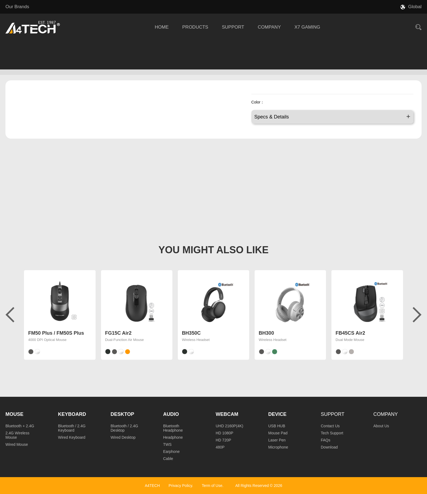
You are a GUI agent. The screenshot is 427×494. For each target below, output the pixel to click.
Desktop (122, 414)
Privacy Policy (180, 485)
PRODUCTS (195, 27)
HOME (162, 27)
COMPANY (269, 27)
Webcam (227, 414)
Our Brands (17, 6)
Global (415, 6)
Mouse (14, 414)
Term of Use (212, 485)
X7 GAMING (307, 27)
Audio (171, 414)
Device (277, 414)
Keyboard (72, 414)
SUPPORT (233, 27)
